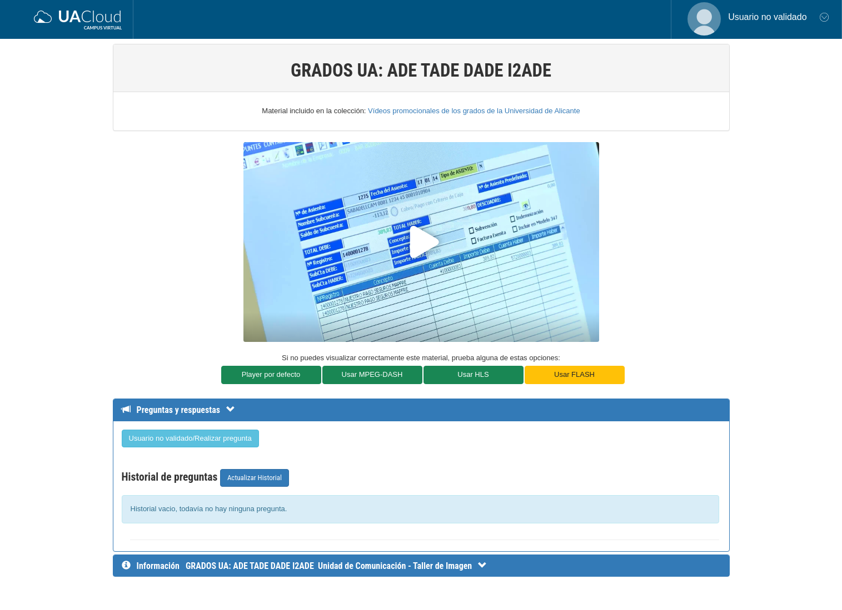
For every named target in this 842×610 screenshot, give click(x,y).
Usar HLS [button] (473, 374)
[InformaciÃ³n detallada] (336, 566)
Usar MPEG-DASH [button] (372, 374)
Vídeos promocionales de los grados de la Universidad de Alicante (474, 111)
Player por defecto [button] (271, 374)
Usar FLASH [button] (574, 374)
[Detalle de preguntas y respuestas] (183, 410)
